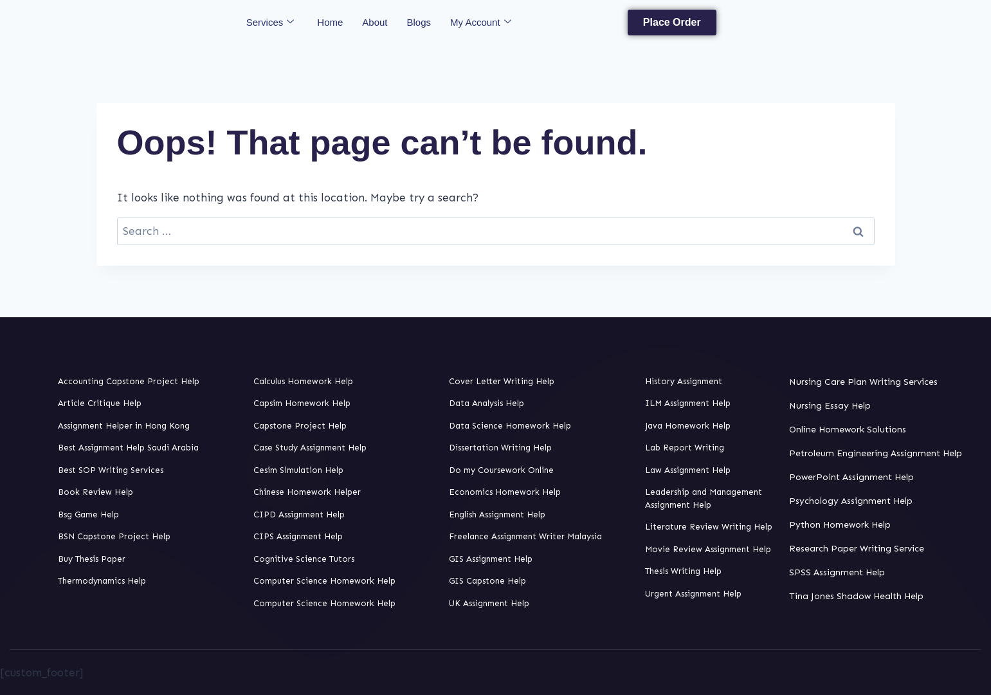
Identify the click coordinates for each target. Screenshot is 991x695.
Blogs (419, 22)
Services (270, 22)
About (374, 22)
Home (330, 22)
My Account (480, 22)
